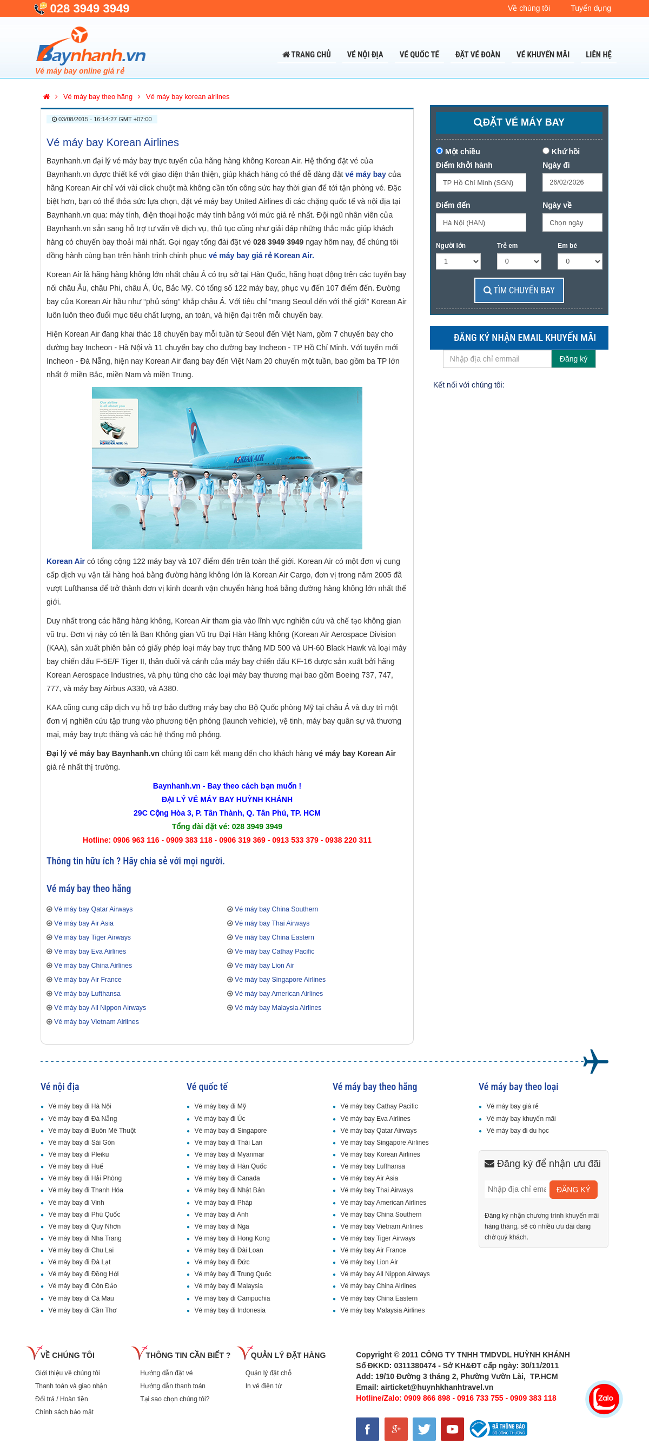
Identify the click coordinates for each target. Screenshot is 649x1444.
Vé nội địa (365, 55)
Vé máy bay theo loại (519, 1086)
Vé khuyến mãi (542, 55)
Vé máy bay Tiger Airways (92, 937)
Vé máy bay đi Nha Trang (84, 1238)
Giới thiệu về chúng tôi (67, 1373)
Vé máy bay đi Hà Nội (79, 1106)
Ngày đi (556, 165)
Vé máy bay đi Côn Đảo (82, 1286)
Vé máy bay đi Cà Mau (81, 1298)
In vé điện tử (264, 1386)
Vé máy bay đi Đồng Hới (83, 1274)
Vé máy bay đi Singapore (230, 1130)
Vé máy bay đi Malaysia (228, 1286)
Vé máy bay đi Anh (221, 1214)
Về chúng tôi (529, 8)
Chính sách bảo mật (64, 1412)
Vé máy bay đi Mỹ (220, 1106)
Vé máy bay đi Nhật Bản (229, 1190)
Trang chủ (306, 55)
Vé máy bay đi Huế (75, 1166)
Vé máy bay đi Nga (221, 1226)
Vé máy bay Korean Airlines (113, 142)
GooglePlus (562, 381)
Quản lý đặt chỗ (269, 1373)
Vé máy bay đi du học (517, 1130)
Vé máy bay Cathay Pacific (275, 951)
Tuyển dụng (591, 8)
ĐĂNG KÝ (574, 1189)
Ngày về (557, 205)
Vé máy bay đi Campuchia (232, 1298)
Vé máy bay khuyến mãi (520, 1119)
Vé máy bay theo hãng (375, 1086)
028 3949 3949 (90, 8)
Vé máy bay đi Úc (219, 1119)
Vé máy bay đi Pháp (223, 1202)
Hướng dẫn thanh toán (173, 1386)
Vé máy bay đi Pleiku (78, 1154)
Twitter (539, 381)
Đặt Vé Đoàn (477, 55)
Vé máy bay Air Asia (84, 923)
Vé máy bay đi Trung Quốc (232, 1274)
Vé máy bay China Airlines (93, 965)
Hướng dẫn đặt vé (166, 1373)
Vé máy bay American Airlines (279, 993)
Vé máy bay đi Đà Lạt (79, 1262)
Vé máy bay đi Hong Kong (231, 1238)
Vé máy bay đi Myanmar (229, 1154)
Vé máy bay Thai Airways (272, 923)
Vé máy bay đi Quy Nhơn (84, 1226)
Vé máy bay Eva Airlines (90, 951)
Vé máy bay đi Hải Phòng (85, 1178)
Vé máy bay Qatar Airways (93, 909)
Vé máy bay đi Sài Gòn (81, 1142)
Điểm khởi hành (464, 165)
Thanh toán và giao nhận (71, 1386)
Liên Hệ (599, 55)
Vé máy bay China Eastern (274, 937)
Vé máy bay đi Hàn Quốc (230, 1166)
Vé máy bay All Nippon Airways (100, 1008)
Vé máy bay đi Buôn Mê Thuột (92, 1130)
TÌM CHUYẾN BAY (519, 290)
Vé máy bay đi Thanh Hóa (85, 1190)
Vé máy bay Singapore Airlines (280, 979)
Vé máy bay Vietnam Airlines (96, 1022)
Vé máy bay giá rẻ (512, 1106)
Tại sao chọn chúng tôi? (174, 1399)
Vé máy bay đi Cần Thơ (82, 1310)
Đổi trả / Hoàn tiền (61, 1399)
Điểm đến (453, 205)
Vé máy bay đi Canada (227, 1178)
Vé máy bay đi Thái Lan (228, 1142)
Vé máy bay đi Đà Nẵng (82, 1119)
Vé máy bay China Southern (276, 909)
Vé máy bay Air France (88, 979)
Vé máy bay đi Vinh (76, 1202)
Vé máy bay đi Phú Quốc (84, 1214)
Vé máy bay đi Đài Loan (228, 1250)
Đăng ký (573, 359)
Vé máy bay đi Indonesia (229, 1310)
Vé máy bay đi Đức (221, 1262)
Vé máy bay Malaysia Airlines (278, 1008)
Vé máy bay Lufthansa (87, 993)
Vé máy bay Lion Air (264, 965)
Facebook (518, 381)
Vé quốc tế (419, 55)
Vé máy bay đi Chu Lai (81, 1250)
